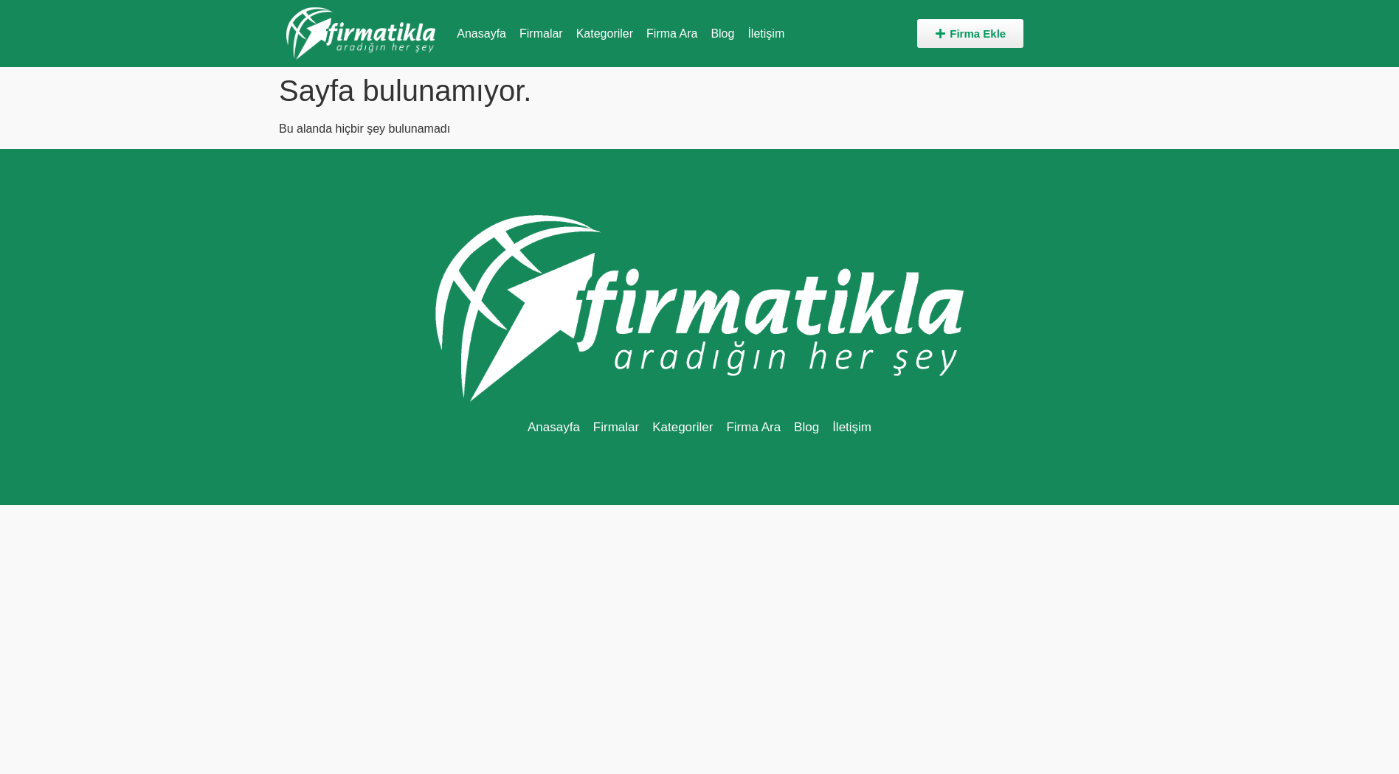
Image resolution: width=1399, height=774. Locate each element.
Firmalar (541, 33)
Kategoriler (604, 33)
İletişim (765, 33)
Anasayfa (481, 33)
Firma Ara (671, 33)
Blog (722, 33)
